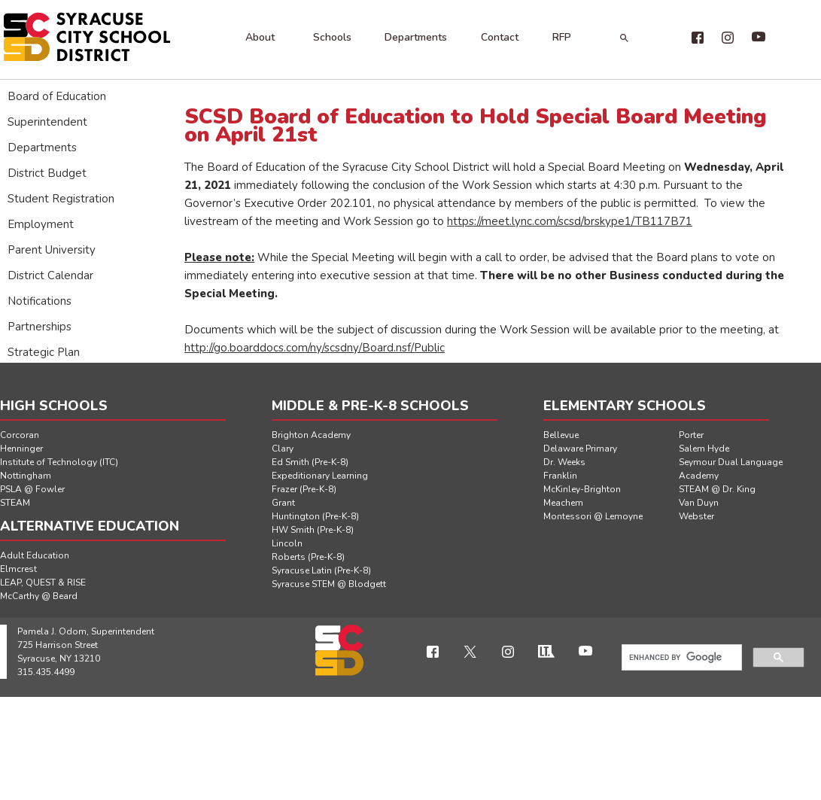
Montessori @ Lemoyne (593, 516)
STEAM (15, 503)
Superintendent (47, 121)
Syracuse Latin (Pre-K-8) (321, 570)
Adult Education (34, 555)
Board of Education (57, 96)
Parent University (52, 249)
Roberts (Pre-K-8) (308, 557)
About (260, 37)
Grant (283, 503)
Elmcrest (18, 569)
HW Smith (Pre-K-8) (313, 530)
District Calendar (50, 275)
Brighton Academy (311, 435)
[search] (680, 658)
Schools (332, 37)
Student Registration (61, 198)
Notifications (39, 301)
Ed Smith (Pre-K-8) (310, 462)
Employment (41, 224)
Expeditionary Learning (320, 476)
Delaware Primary (580, 449)
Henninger (21, 449)
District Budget (47, 173)
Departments (416, 37)
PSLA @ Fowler (32, 489)
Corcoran (19, 435)
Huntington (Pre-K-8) (315, 516)
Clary (282, 449)
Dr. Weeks (564, 462)
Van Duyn (699, 503)
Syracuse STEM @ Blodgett (329, 584)
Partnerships (39, 326)
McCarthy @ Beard (39, 596)
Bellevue (561, 435)
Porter (691, 435)
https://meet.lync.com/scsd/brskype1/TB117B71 (569, 221)
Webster (696, 516)
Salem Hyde (704, 449)
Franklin (560, 476)
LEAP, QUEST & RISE (43, 582)
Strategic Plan (44, 352)
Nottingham (25, 476)
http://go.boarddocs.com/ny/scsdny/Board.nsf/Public (314, 347)
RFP (561, 37)
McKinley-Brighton (582, 489)
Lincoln (287, 543)
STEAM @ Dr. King (717, 489)
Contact (499, 37)
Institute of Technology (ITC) (59, 462)
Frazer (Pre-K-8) (304, 489)
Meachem (563, 503)
